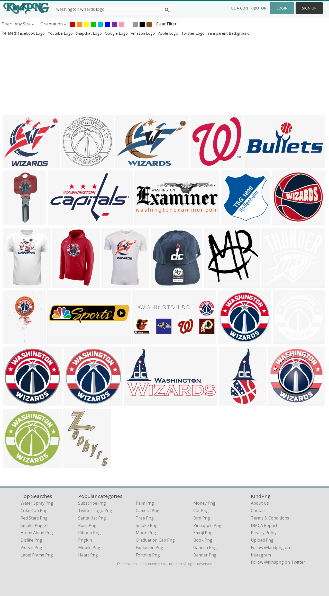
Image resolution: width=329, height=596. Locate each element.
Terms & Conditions (270, 518)
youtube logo (61, 33)
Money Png (204, 503)
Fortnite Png (148, 555)
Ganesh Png (205, 547)
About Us (260, 503)
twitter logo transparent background (215, 33)
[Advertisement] (154, 75)
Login (282, 8)
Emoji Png (203, 532)
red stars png (34, 518)
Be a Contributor (248, 8)
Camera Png (147, 510)
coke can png (34, 510)
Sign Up (309, 8)
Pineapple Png (207, 525)
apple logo (168, 33)
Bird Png (201, 518)
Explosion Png (149, 547)
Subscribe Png (92, 503)
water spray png (37, 503)
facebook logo (32, 33)
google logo (117, 33)
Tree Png (145, 518)
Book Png (202, 540)
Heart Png (88, 555)
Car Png (201, 510)
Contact (258, 510)
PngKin (85, 540)
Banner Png (204, 555)
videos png (31, 547)
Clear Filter (166, 24)
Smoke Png (147, 525)
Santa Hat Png (92, 518)
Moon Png (146, 532)
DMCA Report (264, 525)
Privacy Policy (264, 532)
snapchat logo (89, 33)
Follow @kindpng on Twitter (278, 562)
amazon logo (143, 33)
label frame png (37, 555)
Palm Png (145, 503)
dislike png (31, 540)
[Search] (167, 10)
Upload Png (262, 540)
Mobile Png (89, 547)
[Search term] (113, 9)
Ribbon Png (89, 532)
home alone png (37, 532)
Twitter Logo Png (95, 510)
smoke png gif (35, 525)
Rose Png (87, 525)
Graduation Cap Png (155, 540)
